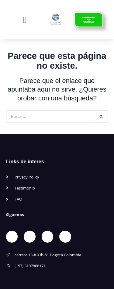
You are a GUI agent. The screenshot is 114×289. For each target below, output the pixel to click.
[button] (25, 20)
